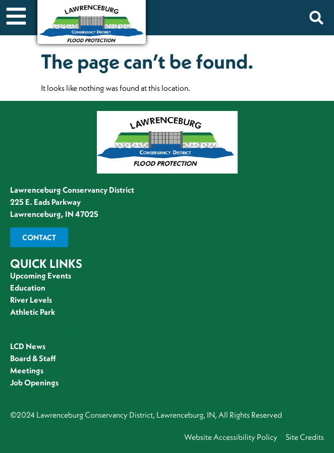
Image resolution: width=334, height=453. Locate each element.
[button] (316, 17)
